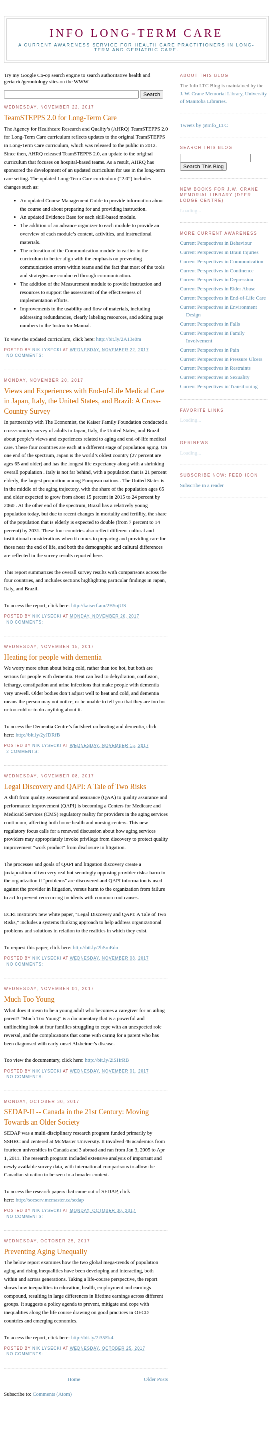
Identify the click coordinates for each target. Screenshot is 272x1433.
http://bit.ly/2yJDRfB (38, 735)
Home (74, 1379)
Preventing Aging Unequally (45, 1252)
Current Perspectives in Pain (209, 350)
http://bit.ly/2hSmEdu (95, 947)
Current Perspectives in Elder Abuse (217, 289)
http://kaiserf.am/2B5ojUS (98, 605)
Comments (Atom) (52, 1394)
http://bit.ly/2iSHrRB (107, 1060)
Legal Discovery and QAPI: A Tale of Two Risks (75, 787)
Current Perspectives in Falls (210, 324)
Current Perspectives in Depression (216, 279)
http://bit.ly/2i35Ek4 (92, 1337)
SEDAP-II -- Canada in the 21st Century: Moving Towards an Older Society (76, 1117)
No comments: (25, 355)
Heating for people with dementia (53, 657)
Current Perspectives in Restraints (215, 368)
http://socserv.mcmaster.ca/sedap (50, 1200)
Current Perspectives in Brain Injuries (219, 252)
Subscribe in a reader (202, 485)
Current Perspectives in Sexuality (215, 377)
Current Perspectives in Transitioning (219, 386)
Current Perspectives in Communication (221, 261)
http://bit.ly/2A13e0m (118, 339)
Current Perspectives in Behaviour (216, 243)
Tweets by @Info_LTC (204, 125)
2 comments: (23, 751)
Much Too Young (29, 999)
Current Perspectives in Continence (217, 271)
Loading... (190, 210)
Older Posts (156, 1379)
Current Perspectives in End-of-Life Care (223, 298)
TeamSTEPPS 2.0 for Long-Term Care (60, 118)
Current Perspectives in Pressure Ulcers (221, 359)
